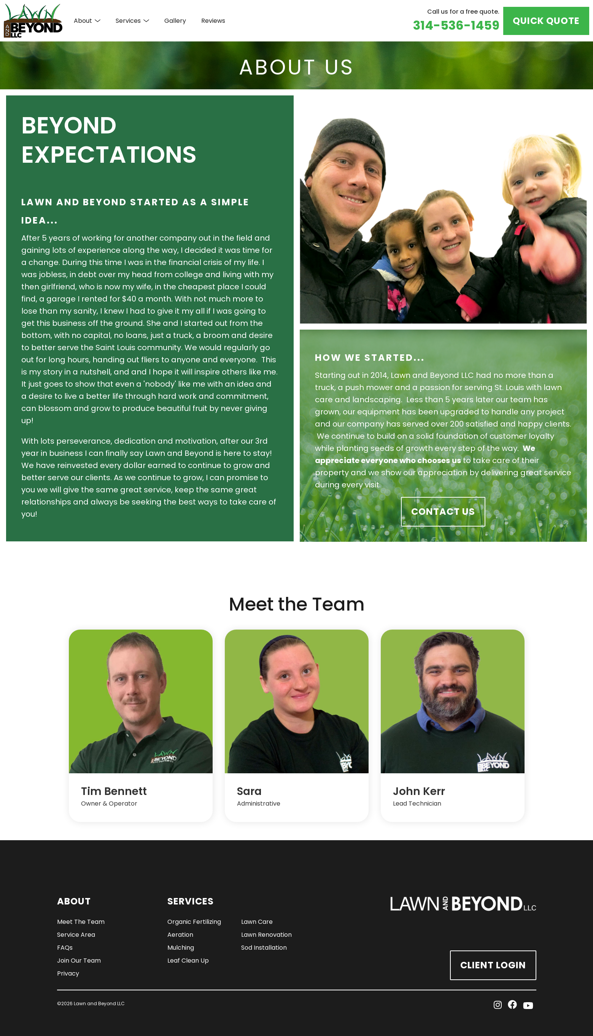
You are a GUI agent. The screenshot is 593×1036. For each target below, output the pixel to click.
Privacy (68, 973)
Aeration (180, 934)
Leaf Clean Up (188, 960)
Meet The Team (81, 921)
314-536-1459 (456, 25)
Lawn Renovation (266, 934)
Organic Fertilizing (194, 921)
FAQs (65, 947)
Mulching (180, 947)
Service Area (76, 934)
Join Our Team (79, 960)
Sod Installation (264, 947)
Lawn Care (257, 921)
